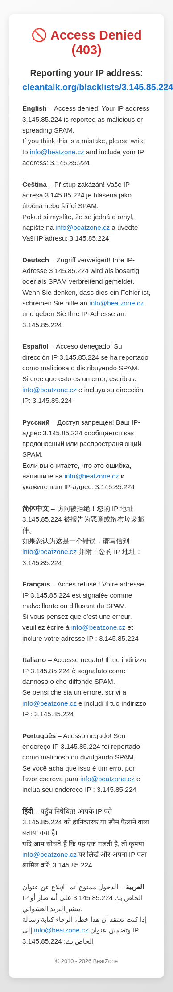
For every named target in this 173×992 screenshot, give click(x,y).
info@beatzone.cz (57, 152)
